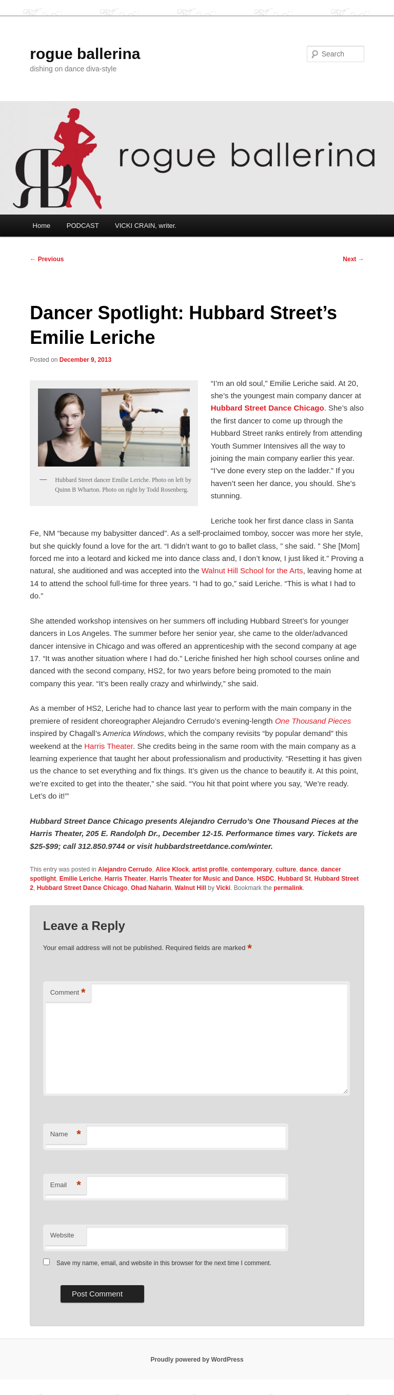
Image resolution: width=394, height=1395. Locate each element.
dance (309, 869)
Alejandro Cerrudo (125, 869)
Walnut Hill (190, 888)
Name (65, 1134)
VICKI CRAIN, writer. (145, 225)
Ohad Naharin (151, 888)
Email (65, 1185)
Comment (68, 992)
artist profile (210, 869)
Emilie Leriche (80, 878)
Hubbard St (294, 878)
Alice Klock (172, 869)
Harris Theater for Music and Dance (201, 878)
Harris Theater (108, 746)
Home (42, 225)
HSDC (265, 878)
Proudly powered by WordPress (196, 1359)
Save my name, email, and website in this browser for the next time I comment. (163, 1263)
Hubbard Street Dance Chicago (267, 407)
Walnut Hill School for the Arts (252, 570)
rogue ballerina (85, 53)
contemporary (251, 869)
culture (285, 869)
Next (353, 259)
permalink (288, 888)
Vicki (223, 888)
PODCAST (83, 225)
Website (62, 1235)
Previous (47, 259)
